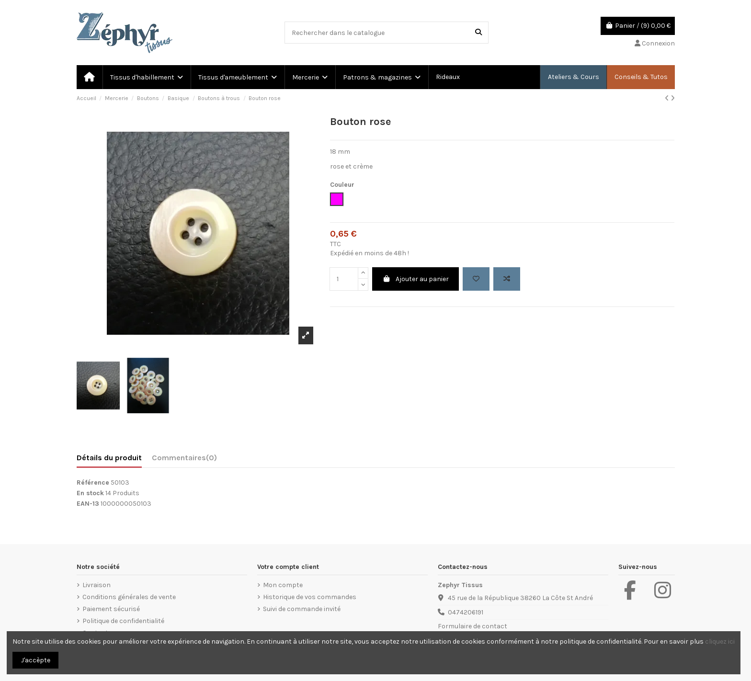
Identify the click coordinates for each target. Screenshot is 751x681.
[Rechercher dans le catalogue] (478, 32)
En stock (90, 493)
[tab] (184, 459)
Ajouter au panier (415, 279)
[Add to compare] (506, 279)
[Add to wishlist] (476, 279)
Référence (93, 482)
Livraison (96, 585)
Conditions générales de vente (129, 597)
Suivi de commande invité (302, 609)
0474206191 (465, 612)
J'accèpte (35, 660)
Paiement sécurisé (111, 609)
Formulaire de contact (472, 626)
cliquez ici (720, 641)
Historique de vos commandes (309, 597)
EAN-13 (88, 503)
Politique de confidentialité (123, 621)
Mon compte (283, 585)
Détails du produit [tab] (109, 457)
